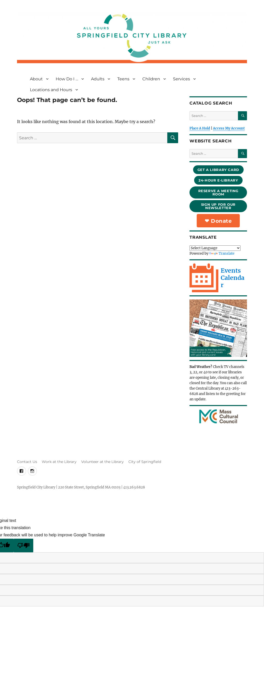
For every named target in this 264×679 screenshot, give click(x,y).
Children (151, 78)
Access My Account (229, 128)
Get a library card (218, 170)
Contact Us (27, 461)
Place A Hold (199, 128)
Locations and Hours (51, 89)
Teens (123, 78)
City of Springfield (144, 461)
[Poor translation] (23, 545)
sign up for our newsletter (218, 206)
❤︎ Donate (218, 221)
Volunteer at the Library (102, 461)
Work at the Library (59, 461)
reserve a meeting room (218, 192)
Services (181, 78)
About (36, 78)
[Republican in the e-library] (218, 328)
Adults (97, 78)
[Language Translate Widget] (215, 248)
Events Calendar (232, 278)
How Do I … (67, 78)
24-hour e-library (218, 180)
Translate (221, 253)
